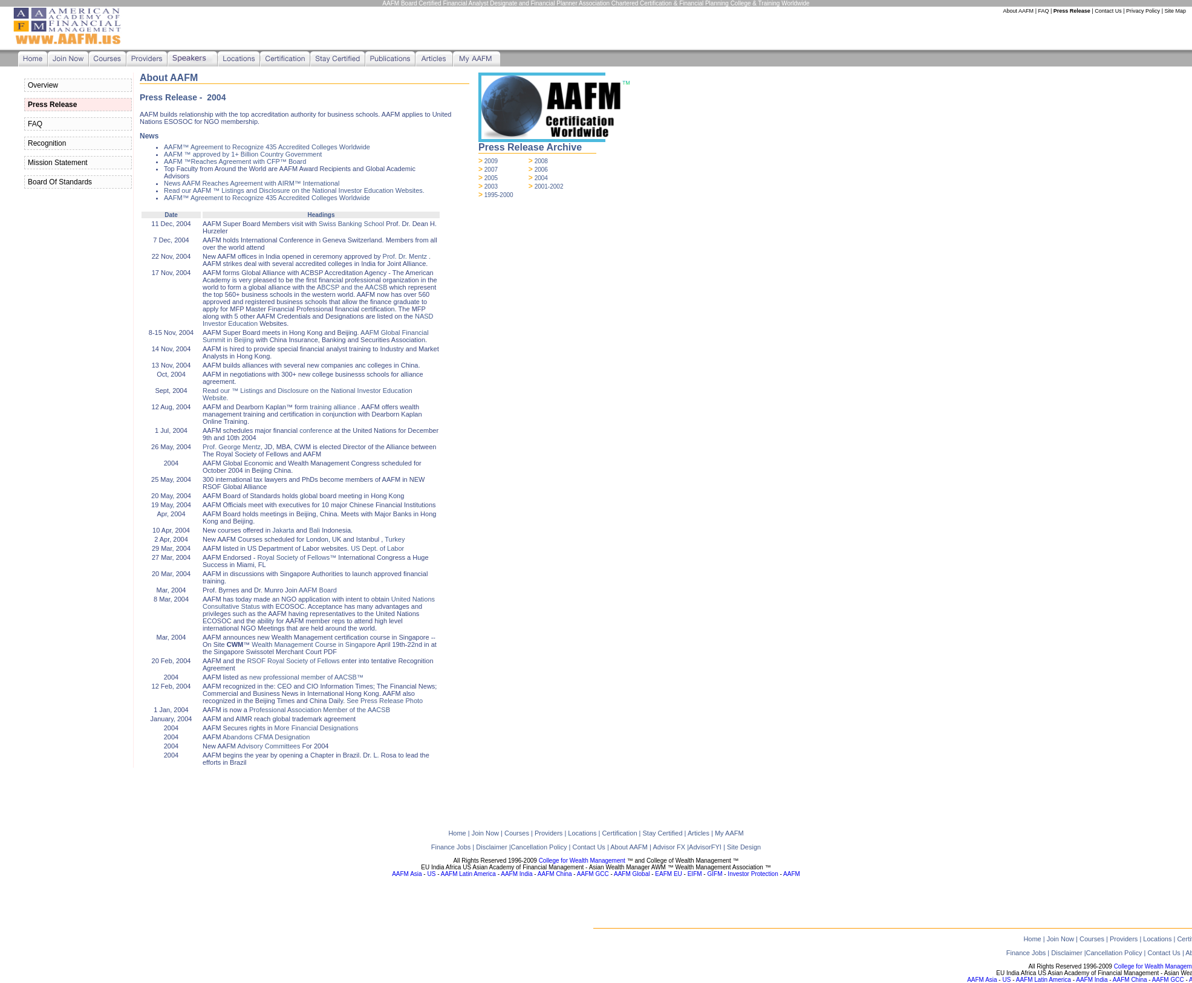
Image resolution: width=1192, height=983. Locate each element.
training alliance (333, 406)
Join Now (1060, 938)
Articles (698, 833)
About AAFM (1018, 11)
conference (315, 430)
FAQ (1043, 11)
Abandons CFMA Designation (266, 737)
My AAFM (729, 833)
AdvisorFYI (706, 847)
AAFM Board (318, 590)
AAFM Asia (982, 979)
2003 (491, 186)
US (1006, 979)
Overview (43, 85)
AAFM (791, 874)
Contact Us (1108, 11)
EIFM (695, 874)
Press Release (1072, 11)
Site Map (1175, 11)
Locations (1157, 938)
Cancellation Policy (1114, 952)
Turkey (395, 539)
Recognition (47, 143)
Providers (1124, 938)
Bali (314, 530)
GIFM (714, 874)
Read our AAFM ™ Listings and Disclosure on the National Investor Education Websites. (294, 190)
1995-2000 (498, 195)
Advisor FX (670, 847)
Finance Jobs (1026, 952)
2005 (491, 178)
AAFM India (1091, 979)
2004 (541, 178)
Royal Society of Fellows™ (296, 557)
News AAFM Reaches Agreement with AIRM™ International (251, 183)
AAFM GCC (1168, 979)
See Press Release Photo (385, 700)
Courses (1092, 938)
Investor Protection (753, 874)
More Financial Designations (317, 728)
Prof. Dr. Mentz (406, 256)
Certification (619, 833)
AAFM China (1130, 979)
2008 (541, 161)
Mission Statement (58, 162)
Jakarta (283, 530)
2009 (491, 161)
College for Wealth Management (582, 860)
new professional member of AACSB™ (306, 677)
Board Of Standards (60, 182)
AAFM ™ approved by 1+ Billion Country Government (243, 154)
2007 (491, 169)
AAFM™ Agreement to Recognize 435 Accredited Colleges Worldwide (267, 147)
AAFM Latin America (1043, 979)
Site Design (744, 847)
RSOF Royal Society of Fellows (293, 660)
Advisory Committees (268, 746)
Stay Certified (662, 833)
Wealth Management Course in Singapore (314, 644)
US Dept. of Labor (377, 548)
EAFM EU (668, 874)
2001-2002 (549, 186)
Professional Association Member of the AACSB (319, 709)
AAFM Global (632, 874)
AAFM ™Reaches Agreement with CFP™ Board (235, 161)
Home (1032, 938)
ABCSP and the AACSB (352, 287)
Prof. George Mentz (232, 446)
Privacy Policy (1143, 11)
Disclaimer (1067, 952)
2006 (541, 169)
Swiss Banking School (351, 223)
